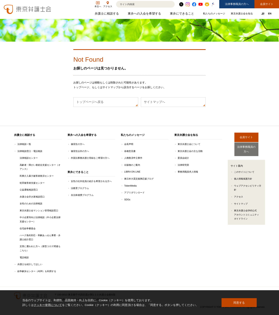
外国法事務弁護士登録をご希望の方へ (90, 158)
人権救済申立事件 (133, 158)
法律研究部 (183, 165)
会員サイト (266, 3)
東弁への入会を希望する (145, 14)
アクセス (238, 193)
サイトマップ (241, 200)
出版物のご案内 (132, 165)
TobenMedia (130, 185)
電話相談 (24, 257)
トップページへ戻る (90, 101)
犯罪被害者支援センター (32, 183)
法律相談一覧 (24, 144)
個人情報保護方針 (243, 175)
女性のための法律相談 (31, 203)
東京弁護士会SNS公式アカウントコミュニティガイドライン (246, 211)
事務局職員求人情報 (188, 171)
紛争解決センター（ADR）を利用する (36, 271)
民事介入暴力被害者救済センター (37, 176)
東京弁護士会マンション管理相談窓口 (39, 210)
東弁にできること (182, 14)
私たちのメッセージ (214, 14)
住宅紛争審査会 (28, 228)
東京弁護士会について (189, 144)
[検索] (140, 4)
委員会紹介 (183, 158)
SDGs (127, 199)
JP (262, 13)
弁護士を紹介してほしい (29, 264)
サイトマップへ (154, 101)
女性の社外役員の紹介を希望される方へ (91, 181)
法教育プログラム (80, 188)
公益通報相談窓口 (29, 189)
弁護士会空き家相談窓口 (32, 196)
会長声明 (128, 144)
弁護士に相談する (107, 14)
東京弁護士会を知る (242, 14)
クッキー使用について (48, 305)
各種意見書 (130, 151)
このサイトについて (244, 168)
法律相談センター (29, 158)
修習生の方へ (77, 144)
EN (269, 13)
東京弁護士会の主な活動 (190, 151)
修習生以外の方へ (80, 151)
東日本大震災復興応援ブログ (139, 178)
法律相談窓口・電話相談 (29, 151)
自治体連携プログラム (82, 195)
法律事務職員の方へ (237, 3)
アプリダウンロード (134, 192)
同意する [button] (239, 302)
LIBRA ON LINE (132, 171)
